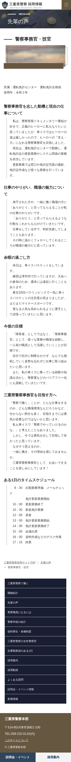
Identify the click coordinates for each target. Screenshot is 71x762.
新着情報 (13, 698)
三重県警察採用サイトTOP (20, 562)
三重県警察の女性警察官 (22, 641)
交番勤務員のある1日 (20, 650)
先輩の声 (45, 562)
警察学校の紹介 (17, 621)
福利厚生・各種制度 (19, 631)
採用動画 (13, 670)
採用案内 (53, 757)
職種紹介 (13, 592)
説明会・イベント (18, 757)
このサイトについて (16, 740)
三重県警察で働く (18, 583)
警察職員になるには (19, 612)
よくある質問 (15, 679)
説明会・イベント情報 (21, 689)
